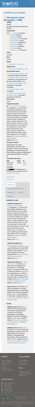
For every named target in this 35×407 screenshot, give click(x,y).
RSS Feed (5, 387)
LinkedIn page (6, 388)
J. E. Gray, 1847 (16, 64)
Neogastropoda (13, 40)
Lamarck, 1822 (17, 77)
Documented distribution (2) (15, 188)
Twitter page (6, 385)
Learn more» (32, 397)
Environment (11, 99)
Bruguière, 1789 (17, 69)
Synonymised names (13, 71)
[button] (5, 17)
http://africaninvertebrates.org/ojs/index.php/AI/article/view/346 (17, 341)
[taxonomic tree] (11, 177)
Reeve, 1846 (15, 89)
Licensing (10, 167)
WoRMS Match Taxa (25, 371)
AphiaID (9, 22)
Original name (11, 66)
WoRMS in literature (7, 370)
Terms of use (22, 362)
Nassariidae (12, 44)
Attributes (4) (11, 192)
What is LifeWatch (6, 362)
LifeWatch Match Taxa (25, 373)
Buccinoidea (13, 42)
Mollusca (12, 35)
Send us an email (7, 383)
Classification (11, 30)
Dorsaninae (12, 46)
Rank (8, 57)
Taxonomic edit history (14, 158)
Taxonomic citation (12, 142)
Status (9, 52)
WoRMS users (5, 368)
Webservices (22, 375)
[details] (16, 140)
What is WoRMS (6, 360)
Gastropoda (12, 37)
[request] (15, 324)
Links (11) (21, 192)
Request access (23, 364)
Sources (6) (10, 184)
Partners (3, 366)
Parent (9, 62)
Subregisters (5, 364)
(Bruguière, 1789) (16, 83)
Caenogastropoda (14, 39)
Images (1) (10, 196)
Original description (13, 104)
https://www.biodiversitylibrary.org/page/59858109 (18, 297)
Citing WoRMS (23, 360)
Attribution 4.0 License (13, 173)
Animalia (15, 33)
